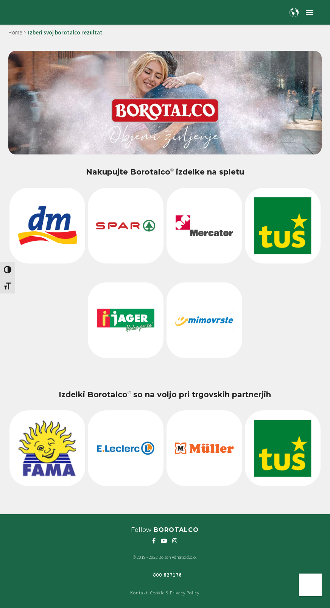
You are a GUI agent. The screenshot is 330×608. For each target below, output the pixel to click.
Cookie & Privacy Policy (174, 593)
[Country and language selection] (294, 12)
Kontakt (139, 593)
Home (15, 32)
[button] (309, 12)
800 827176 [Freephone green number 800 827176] (167, 574)
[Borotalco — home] (35, 11)
